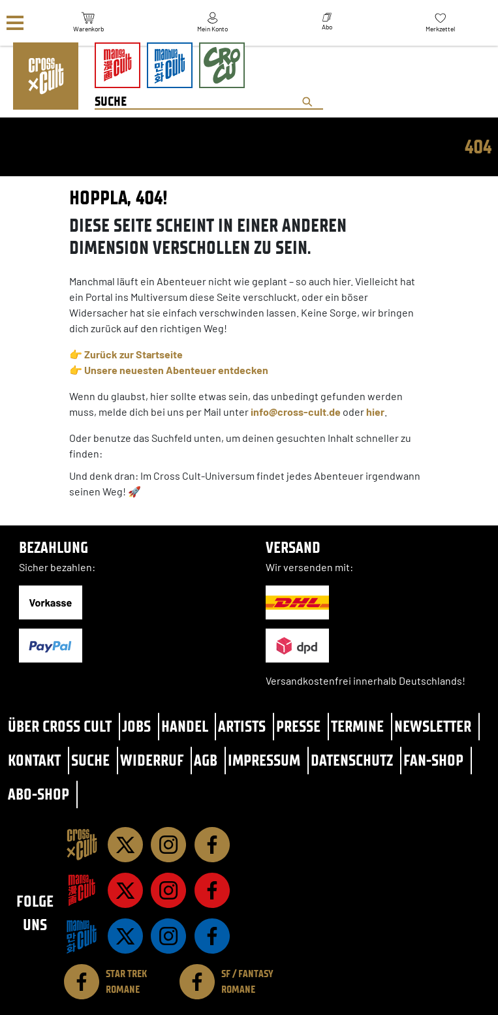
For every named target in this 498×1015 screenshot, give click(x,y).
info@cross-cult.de (296, 411)
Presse (298, 726)
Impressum (264, 760)
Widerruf (152, 760)
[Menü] (15, 23)
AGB (205, 760)
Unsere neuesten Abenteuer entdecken (176, 370)
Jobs (136, 726)
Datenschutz (352, 760)
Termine (357, 726)
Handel (184, 726)
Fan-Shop (433, 760)
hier (375, 411)
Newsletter (432, 726)
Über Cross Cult (60, 726)
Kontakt (34, 760)
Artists (242, 726)
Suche (90, 760)
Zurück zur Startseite (133, 354)
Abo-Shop (38, 794)
